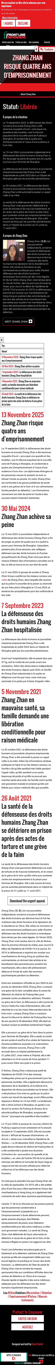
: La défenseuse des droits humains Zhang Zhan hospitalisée (22, 373)
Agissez (27, 1327)
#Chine (12, 1293)
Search (47, 42)
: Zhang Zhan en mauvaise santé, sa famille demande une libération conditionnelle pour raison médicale (21, 384)
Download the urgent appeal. (27, 900)
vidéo (4, 579)
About (4, 351)
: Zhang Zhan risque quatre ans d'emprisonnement (22, 358)
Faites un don (21, 42)
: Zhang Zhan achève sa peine (21, 366)
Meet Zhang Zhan (16, 321)
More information (10, 17)
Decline (23, 23)
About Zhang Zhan (28, 94)
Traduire (48, 49)
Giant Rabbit (37, 1344)
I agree (8, 23)
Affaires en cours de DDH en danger (41, 1357)
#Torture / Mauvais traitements (34, 1298)
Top (3, 345)
